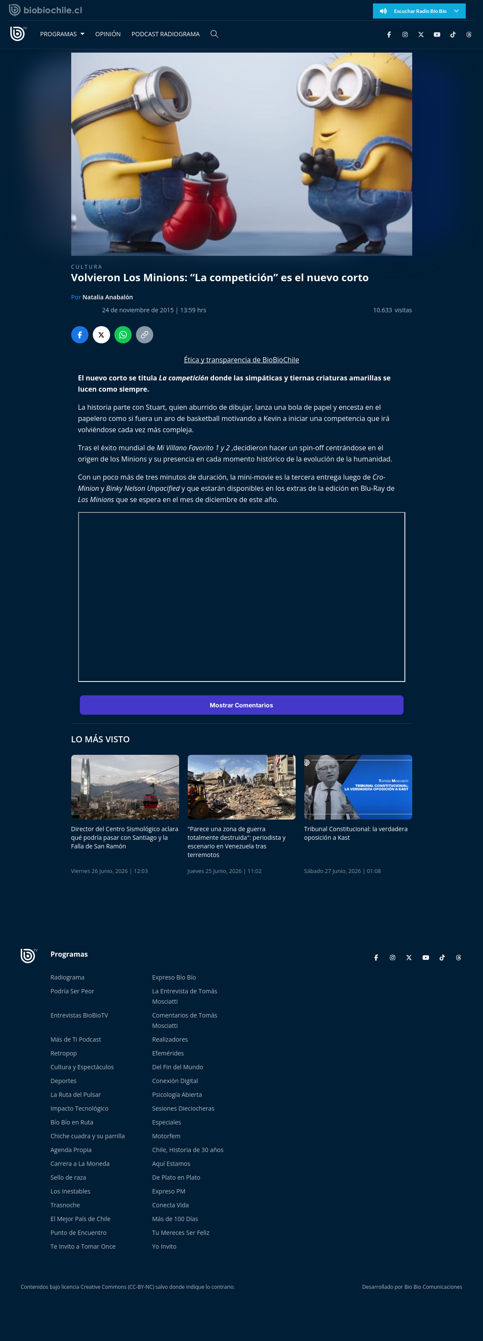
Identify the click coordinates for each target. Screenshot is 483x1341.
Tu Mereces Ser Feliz (180, 1232)
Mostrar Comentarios (241, 705)
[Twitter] (421, 34)
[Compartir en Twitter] (101, 334)
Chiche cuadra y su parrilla (88, 1136)
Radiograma (68, 977)
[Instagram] (405, 34)
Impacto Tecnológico (79, 1108)
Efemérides (168, 1053)
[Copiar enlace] (144, 334)
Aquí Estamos (171, 1163)
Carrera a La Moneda (80, 1163)
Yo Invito (164, 1246)
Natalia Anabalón (107, 297)
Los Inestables (70, 1191)
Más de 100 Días (175, 1219)
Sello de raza (68, 1177)
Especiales (166, 1122)
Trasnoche (65, 1205)
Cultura (87, 266)
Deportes (63, 1081)
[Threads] (469, 34)
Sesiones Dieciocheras (183, 1108)
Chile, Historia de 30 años (188, 1150)
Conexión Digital (175, 1081)
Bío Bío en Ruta (72, 1122)
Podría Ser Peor (72, 991)
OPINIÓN (108, 34)
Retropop (64, 1053)
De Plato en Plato (176, 1177)
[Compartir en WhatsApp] (123, 334)
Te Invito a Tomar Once (83, 1246)
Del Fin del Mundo (178, 1067)
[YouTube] (437, 34)
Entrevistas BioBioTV (79, 1015)
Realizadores (170, 1039)
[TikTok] (453, 34)
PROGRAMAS (58, 34)
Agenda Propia (71, 1150)
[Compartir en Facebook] (79, 334)
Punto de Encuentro (79, 1232)
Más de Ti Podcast (76, 1039)
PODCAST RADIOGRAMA (166, 34)
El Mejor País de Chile (80, 1219)
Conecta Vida (170, 1205)
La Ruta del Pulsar (76, 1094)
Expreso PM (169, 1191)
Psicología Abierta (177, 1094)
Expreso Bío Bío (174, 977)
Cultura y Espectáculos (82, 1067)
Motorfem (166, 1136)
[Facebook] (389, 34)
